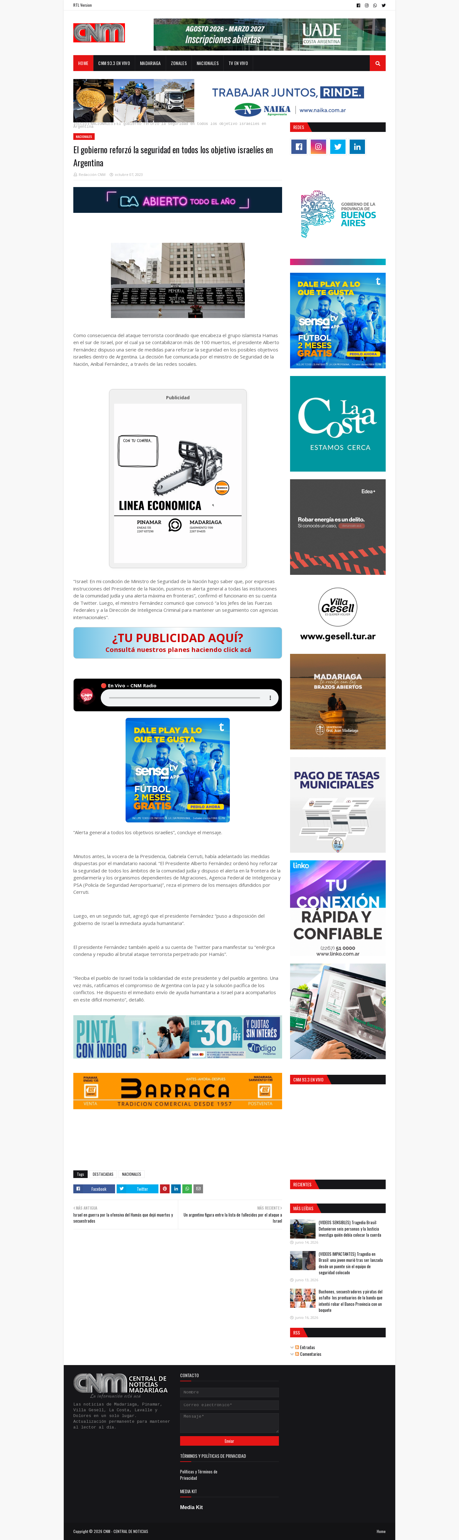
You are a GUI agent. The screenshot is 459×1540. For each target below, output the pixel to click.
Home (381, 1531)
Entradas (305, 1347)
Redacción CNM (92, 174)
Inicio (80, 124)
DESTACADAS (103, 1174)
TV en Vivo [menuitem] (238, 63)
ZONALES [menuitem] (179, 63)
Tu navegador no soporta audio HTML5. (190, 697)
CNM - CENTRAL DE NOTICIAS (125, 1531)
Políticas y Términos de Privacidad (198, 1474)
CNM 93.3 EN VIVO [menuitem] (114, 63)
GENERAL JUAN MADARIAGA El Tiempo (177, 1140)
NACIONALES (102, 124)
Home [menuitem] (83, 63)
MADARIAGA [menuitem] (150, 63)
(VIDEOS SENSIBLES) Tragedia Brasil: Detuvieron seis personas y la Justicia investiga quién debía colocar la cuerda (350, 1228)
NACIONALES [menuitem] (208, 63)
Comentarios (308, 1353)
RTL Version (82, 5)
